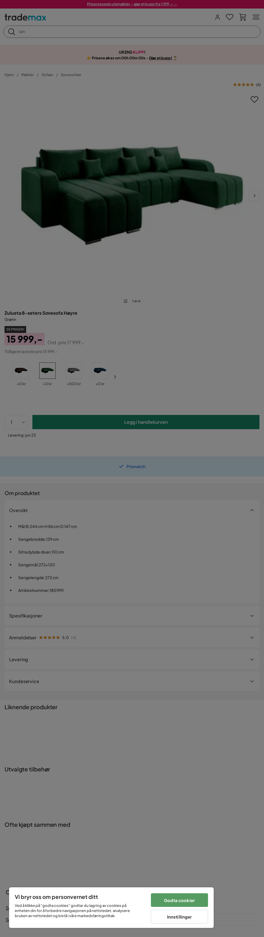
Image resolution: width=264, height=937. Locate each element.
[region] (111, 907)
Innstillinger (179, 916)
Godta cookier (179, 900)
